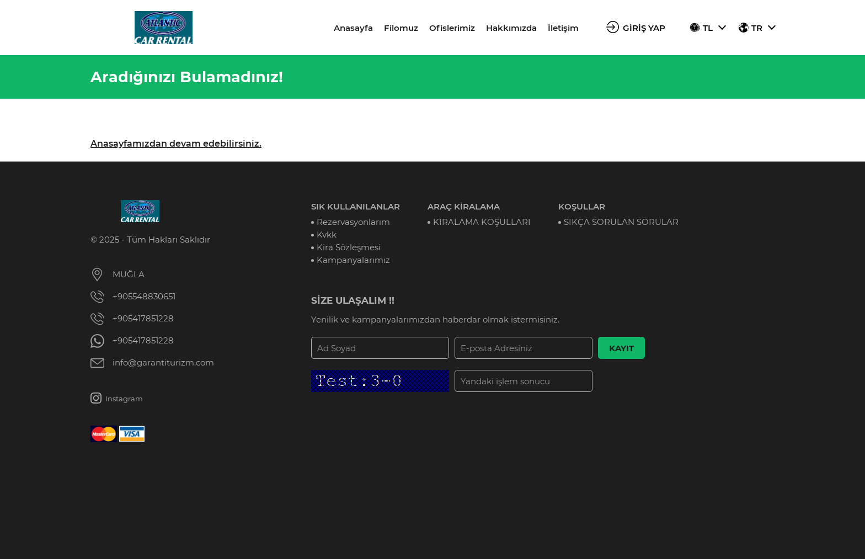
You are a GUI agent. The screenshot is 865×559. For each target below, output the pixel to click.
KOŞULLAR (581, 206)
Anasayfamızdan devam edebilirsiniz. (175, 143)
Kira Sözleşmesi (349, 247)
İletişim (563, 28)
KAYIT (621, 348)
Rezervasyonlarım (353, 222)
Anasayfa (353, 28)
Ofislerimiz (452, 28)
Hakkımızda (511, 28)
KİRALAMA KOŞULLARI (482, 222)
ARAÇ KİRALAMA (464, 206)
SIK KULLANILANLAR (355, 206)
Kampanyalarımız (353, 260)
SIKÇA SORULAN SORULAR (621, 222)
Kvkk (327, 234)
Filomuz (401, 28)
